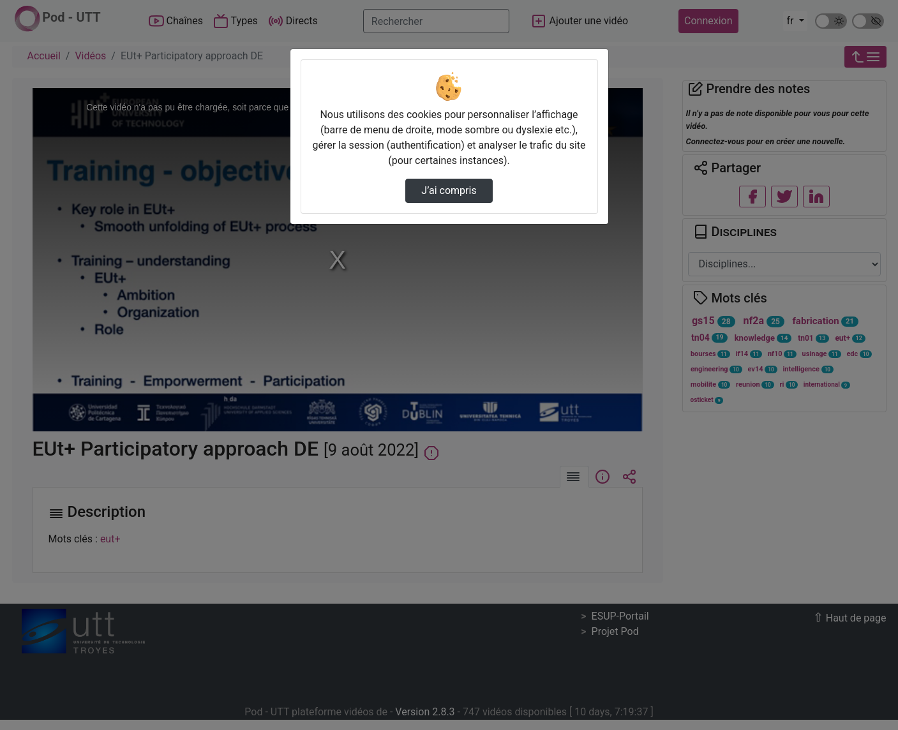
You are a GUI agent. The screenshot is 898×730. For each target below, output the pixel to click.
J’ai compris (448, 190)
